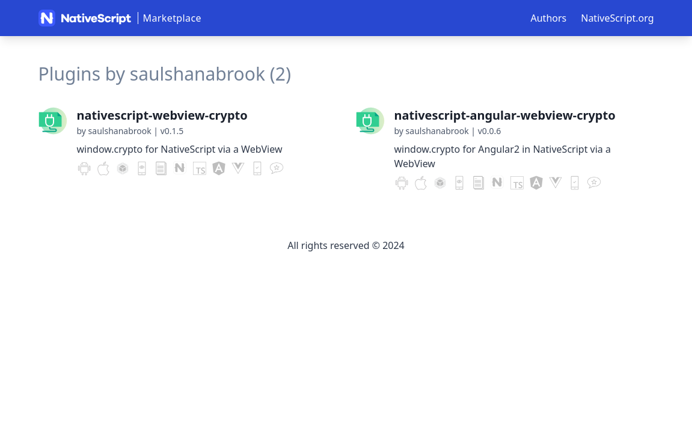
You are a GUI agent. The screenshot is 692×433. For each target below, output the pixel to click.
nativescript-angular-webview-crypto (505, 115)
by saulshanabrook (114, 131)
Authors (549, 18)
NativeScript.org (617, 18)
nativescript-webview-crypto (162, 115)
